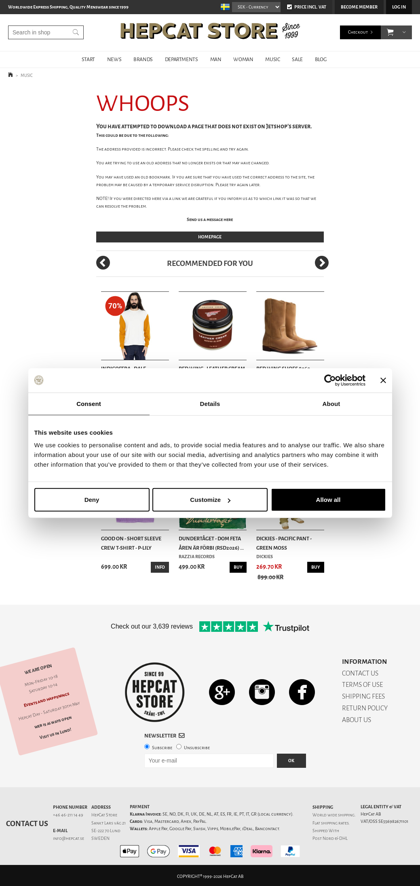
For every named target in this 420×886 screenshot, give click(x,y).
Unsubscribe (197, 748)
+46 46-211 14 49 (68, 815)
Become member (359, 7)
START (88, 59)
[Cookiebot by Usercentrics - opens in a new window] (330, 380)
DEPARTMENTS (181, 59)
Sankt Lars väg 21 (108, 823)
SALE (297, 59)
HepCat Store (104, 815)
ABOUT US (356, 720)
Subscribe (162, 748)
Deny (91, 499)
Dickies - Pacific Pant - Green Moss (284, 543)
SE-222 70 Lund (105, 831)
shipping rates (334, 823)
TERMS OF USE (362, 684)
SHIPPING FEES (363, 696)
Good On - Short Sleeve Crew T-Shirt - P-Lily (131, 543)
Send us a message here (210, 220)
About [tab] (331, 403)
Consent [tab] (88, 403)
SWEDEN (100, 838)
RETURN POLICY (365, 708)
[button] (390, 32)
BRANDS (143, 59)
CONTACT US (360, 673)
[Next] (322, 263)
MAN (216, 59)
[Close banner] (383, 380)
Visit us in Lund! (55, 734)
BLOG (320, 59)
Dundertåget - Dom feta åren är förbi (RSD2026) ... (211, 543)
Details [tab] (210, 403)
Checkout (358, 32)
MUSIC (272, 59)
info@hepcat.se (68, 838)
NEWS (114, 59)
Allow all (328, 499)
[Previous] (103, 263)
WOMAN (243, 59)
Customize (210, 499)
